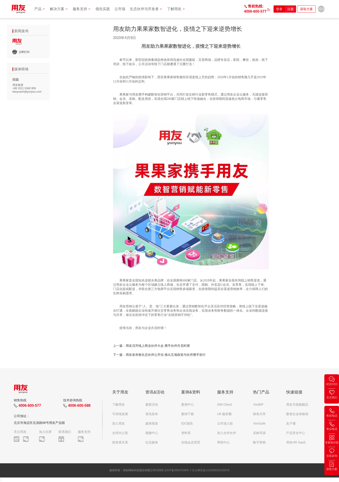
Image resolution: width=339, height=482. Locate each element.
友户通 (291, 423)
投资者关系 (120, 442)
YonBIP (258, 404)
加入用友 (118, 423)
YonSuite (259, 423)
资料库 (186, 433)
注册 (290, 9)
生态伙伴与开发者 (146, 9)
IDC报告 (187, 423)
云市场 (119, 9)
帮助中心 (223, 442)
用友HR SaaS (296, 442)
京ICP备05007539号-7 (177, 470)
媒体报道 (151, 423)
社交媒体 (151, 442)
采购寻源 (259, 433)
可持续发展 (120, 414)
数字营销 (259, 442)
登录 (279, 9)
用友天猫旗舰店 (297, 404)
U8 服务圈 (224, 414)
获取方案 (306, 9)
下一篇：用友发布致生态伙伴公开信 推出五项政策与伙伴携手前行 (159, 354)
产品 (39, 9)
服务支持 (82, 9)
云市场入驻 (225, 423)
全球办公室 (120, 433)
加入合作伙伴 (226, 433)
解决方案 (59, 9)
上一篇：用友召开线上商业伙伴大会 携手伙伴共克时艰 (151, 345)
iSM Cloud (224, 404)
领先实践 (102, 9)
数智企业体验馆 (297, 414)
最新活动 (151, 404)
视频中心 (151, 433)
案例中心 (187, 404)
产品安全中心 (295, 433)
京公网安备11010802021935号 (210, 470)
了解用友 (176, 9)
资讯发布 (151, 414)
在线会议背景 (190, 442)
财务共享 (259, 414)
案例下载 (187, 414)
